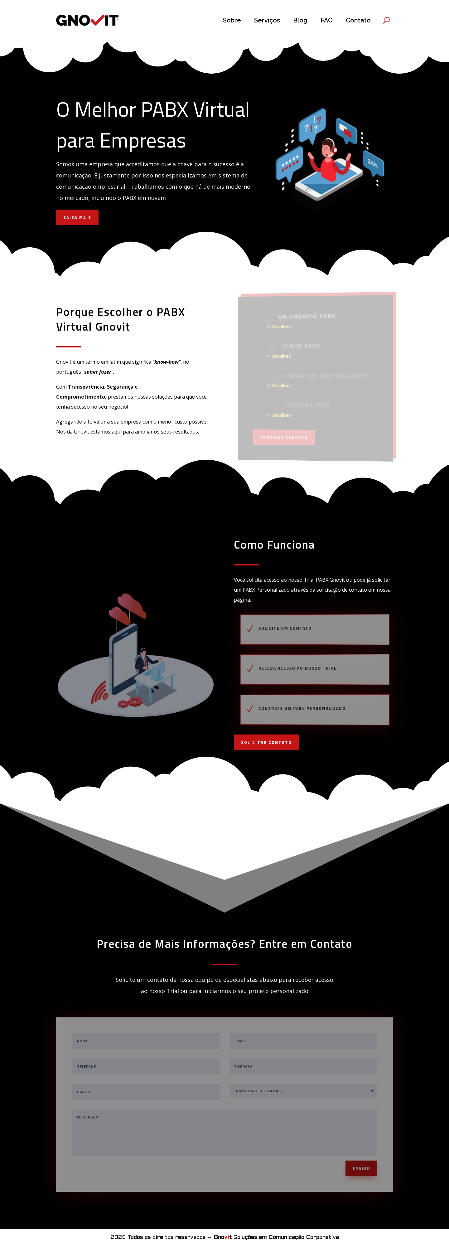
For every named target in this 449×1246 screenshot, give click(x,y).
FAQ (327, 20)
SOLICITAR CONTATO (266, 742)
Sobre (232, 20)
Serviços (267, 20)
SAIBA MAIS (77, 217)
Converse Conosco (285, 436)
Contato (358, 20)
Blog (300, 20)
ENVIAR (361, 1168)
